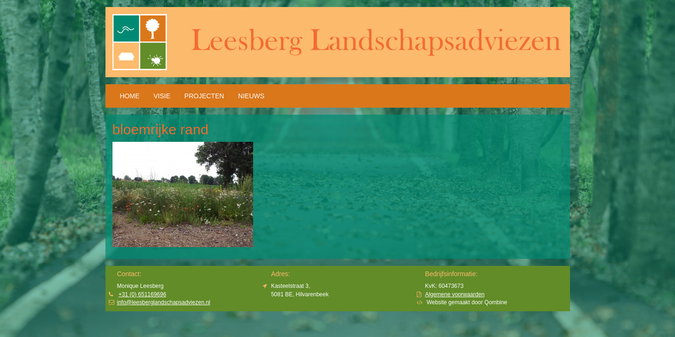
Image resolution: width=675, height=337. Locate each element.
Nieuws (251, 96)
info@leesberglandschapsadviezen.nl (163, 302)
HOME (130, 96)
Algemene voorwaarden (455, 294)
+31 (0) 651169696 (142, 294)
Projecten (204, 96)
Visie (162, 96)
